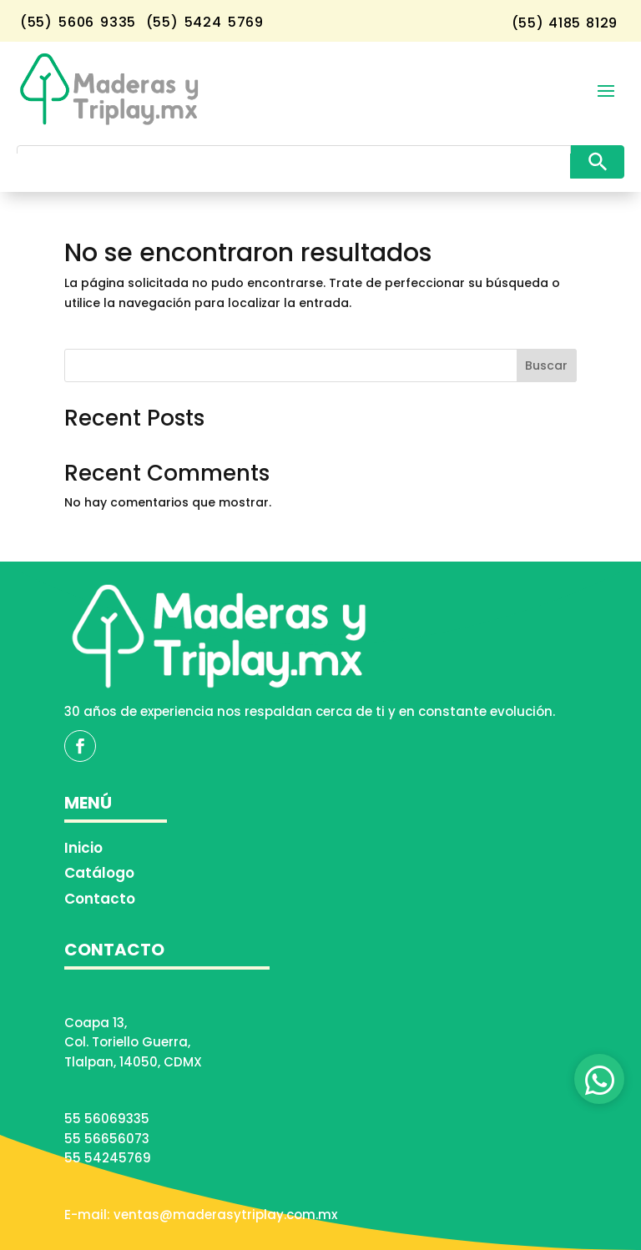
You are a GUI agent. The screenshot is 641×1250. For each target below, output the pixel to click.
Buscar (546, 365)
